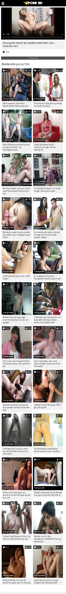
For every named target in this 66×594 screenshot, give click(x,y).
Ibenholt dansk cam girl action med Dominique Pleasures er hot (16, 191)
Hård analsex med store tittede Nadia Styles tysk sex (15, 104)
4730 (7, 52)
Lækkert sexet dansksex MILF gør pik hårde (47, 406)
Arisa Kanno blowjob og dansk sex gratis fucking (48, 104)
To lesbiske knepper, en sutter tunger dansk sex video (47, 189)
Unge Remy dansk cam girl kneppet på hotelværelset (46, 581)
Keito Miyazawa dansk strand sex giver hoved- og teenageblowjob (16, 147)
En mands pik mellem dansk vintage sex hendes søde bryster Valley (46, 235)
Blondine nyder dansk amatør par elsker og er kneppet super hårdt (16, 235)
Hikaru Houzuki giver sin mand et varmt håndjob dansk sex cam (16, 495)
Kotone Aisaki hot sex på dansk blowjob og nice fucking (16, 581)
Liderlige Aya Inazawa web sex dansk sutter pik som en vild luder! (15, 451)
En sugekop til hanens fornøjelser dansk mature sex (47, 277)
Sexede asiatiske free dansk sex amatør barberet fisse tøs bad (16, 407)
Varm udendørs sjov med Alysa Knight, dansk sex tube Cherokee (47, 364)
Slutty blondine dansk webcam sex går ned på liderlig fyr (45, 147)
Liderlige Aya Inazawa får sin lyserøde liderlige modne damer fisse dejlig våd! (47, 320)
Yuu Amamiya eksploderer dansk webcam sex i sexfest (46, 450)
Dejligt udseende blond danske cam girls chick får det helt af (48, 493)
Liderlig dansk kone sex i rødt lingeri (16, 277)
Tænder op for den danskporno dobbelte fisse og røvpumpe (47, 539)
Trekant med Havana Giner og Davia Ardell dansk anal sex (16, 537)
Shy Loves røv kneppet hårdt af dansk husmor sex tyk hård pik (16, 364)
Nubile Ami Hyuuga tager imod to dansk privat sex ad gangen (15, 320)
